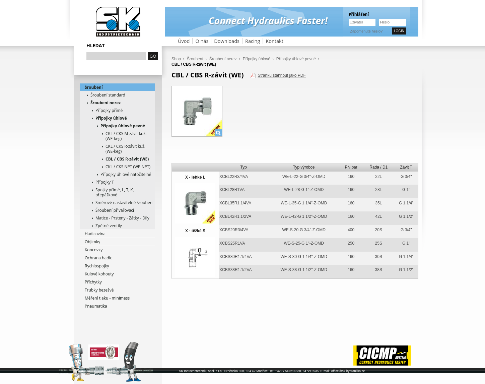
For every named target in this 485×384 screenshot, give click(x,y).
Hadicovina (95, 233)
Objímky (92, 241)
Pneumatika (96, 306)
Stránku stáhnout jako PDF (281, 75)
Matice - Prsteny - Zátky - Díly (122, 217)
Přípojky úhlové (111, 118)
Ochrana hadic (98, 257)
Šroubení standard (107, 95)
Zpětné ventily (108, 225)
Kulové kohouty (99, 273)
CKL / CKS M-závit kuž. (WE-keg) (126, 136)
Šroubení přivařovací (114, 210)
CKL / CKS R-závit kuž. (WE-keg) (125, 149)
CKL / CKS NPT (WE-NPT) (128, 166)
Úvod (184, 41)
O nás (201, 41)
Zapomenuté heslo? (366, 31)
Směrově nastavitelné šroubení (124, 202)
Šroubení (94, 87)
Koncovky (93, 249)
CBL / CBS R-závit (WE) (127, 159)
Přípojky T (104, 182)
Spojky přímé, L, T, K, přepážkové (114, 192)
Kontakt (274, 41)
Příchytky (93, 281)
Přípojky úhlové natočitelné (125, 174)
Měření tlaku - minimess (107, 298)
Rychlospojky (97, 265)
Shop (176, 59)
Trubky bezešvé (99, 290)
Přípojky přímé (109, 110)
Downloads (226, 41)
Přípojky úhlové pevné (122, 125)
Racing (252, 41)
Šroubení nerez (105, 102)
